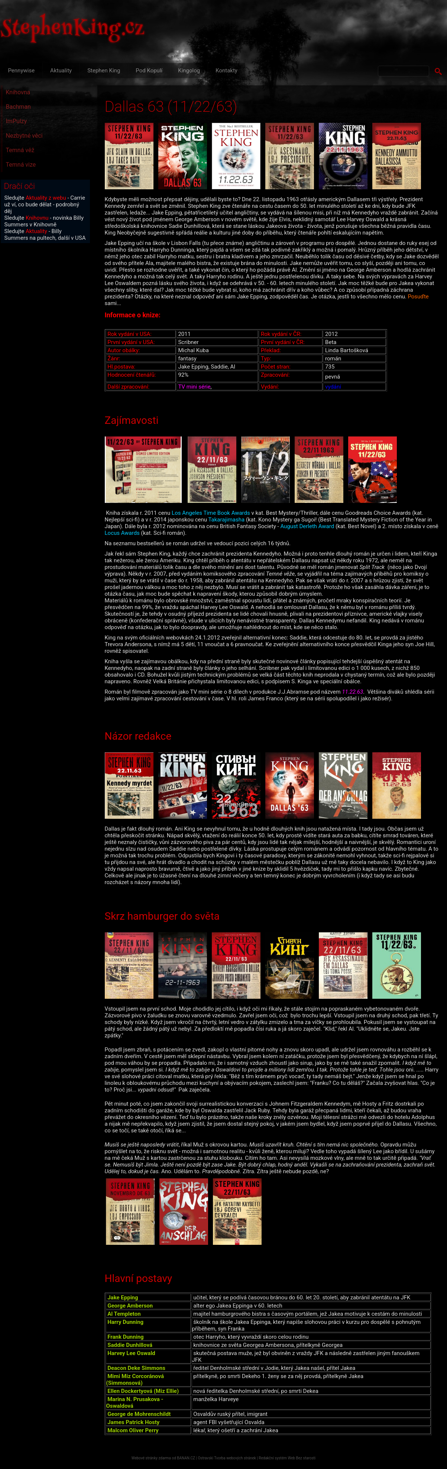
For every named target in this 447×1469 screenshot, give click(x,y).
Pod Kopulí (149, 70)
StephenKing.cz (73, 30)
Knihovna (18, 92)
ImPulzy (16, 121)
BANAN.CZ (186, 1458)
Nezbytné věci (24, 135)
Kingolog (189, 70)
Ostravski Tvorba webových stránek (227, 1458)
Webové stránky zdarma (151, 1458)
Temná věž (20, 150)
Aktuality (61, 70)
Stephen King (103, 70)
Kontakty (226, 70)
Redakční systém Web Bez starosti (287, 1458)
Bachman (18, 106)
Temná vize (21, 164)
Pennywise (21, 70)
